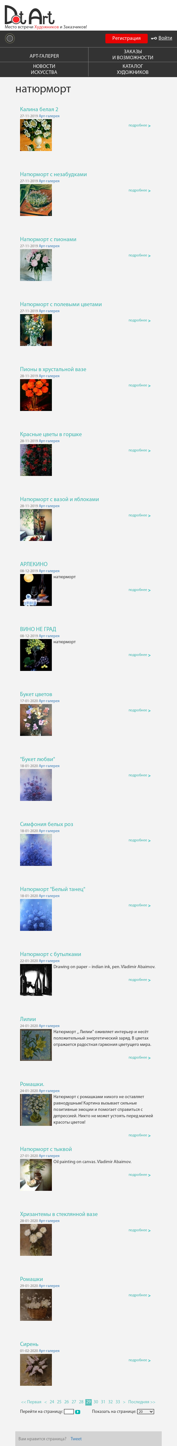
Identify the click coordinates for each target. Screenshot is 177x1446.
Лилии (28, 1020)
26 (66, 1402)
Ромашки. (32, 1085)
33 (118, 1402)
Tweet (76, 1439)
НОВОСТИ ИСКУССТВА (44, 69)
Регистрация (126, 38)
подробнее (140, 125)
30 (96, 1402)
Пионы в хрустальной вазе (53, 370)
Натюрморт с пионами (48, 240)
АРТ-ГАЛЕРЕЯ (44, 56)
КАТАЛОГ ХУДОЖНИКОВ (133, 69)
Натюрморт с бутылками (50, 955)
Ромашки (31, 1280)
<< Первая (31, 1402)
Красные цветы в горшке (51, 435)
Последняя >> (141, 1402)
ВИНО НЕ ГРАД (38, 630)
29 (88, 1402)
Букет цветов (36, 695)
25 (59, 1402)
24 (52, 1402)
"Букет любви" (37, 760)
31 (103, 1402)
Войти (161, 38)
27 (74, 1402)
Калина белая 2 (39, 110)
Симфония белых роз (46, 825)
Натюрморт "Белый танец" (52, 890)
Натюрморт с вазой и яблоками (59, 500)
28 (81, 1402)
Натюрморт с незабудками (53, 175)
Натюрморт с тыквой (46, 1150)
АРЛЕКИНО (33, 565)
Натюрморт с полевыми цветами (61, 305)
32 (110, 1402)
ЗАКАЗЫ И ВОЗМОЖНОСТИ (132, 55)
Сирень (29, 1345)
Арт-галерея (49, 116)
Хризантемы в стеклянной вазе (59, 1215)
